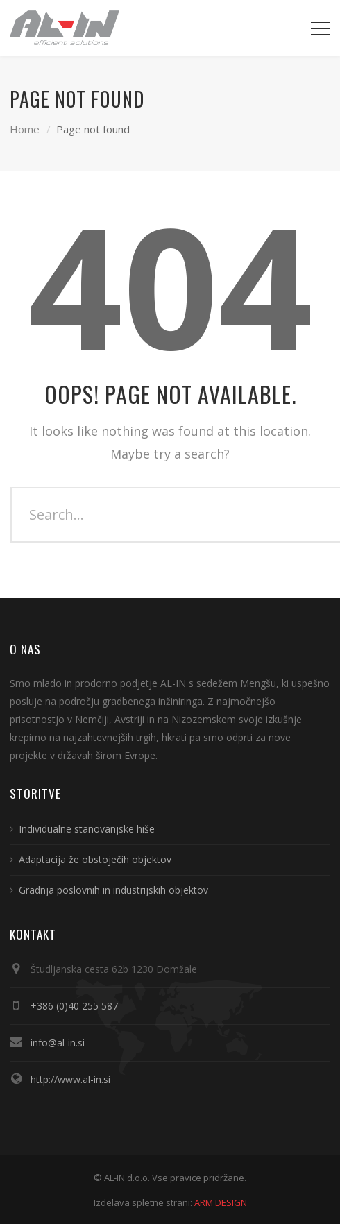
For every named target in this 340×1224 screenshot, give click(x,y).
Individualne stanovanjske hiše (87, 828)
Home (25, 129)
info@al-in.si (58, 1042)
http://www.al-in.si (70, 1079)
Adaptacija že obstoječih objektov (95, 859)
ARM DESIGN (220, 1202)
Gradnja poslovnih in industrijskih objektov (113, 889)
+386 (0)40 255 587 (74, 1005)
